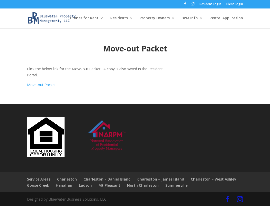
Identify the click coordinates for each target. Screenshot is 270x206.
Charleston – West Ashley (213, 179)
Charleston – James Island (160, 179)
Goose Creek (38, 185)
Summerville (176, 185)
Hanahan (64, 185)
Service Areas (38, 179)
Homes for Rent (84, 18)
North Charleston (143, 185)
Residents (119, 18)
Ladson (85, 185)
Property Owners (155, 18)
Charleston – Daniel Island (107, 179)
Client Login (234, 4)
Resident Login (210, 4)
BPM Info (190, 18)
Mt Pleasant (109, 185)
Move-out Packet (41, 84)
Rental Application (226, 18)
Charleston (67, 179)
